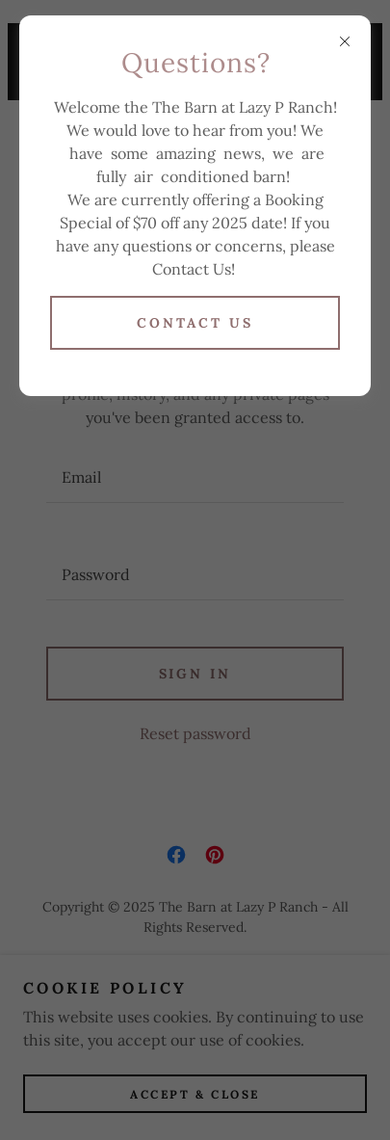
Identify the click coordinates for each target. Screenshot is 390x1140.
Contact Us (195, 322)
